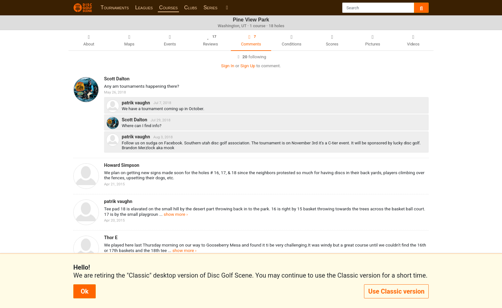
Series (210, 7)
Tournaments (115, 7)
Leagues (144, 7)
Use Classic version (396, 291)
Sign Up (247, 65)
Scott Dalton (117, 79)
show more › (176, 214)
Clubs (190, 7)
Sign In (227, 65)
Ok (84, 291)
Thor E (110, 237)
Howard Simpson (121, 165)
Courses (168, 7)
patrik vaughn (136, 102)
